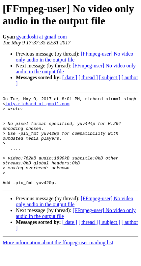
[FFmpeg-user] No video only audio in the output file (74, 56)
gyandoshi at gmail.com (41, 36)
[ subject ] (109, 77)
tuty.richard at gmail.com (37, 106)
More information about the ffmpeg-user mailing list (58, 260)
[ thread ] (88, 77)
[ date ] (69, 77)
